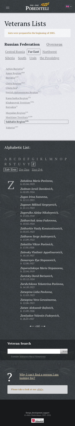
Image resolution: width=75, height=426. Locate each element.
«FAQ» (40, 389)
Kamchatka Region (17, 98)
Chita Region (13, 83)
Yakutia (10, 127)
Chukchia (11, 88)
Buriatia (10, 77)
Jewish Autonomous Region (22, 92)
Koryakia (11, 107)
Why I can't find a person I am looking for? (39, 376)
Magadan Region (15, 113)
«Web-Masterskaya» (33, 415)
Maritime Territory (17, 117)
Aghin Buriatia (14, 68)
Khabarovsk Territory (18, 102)
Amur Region (13, 73)
